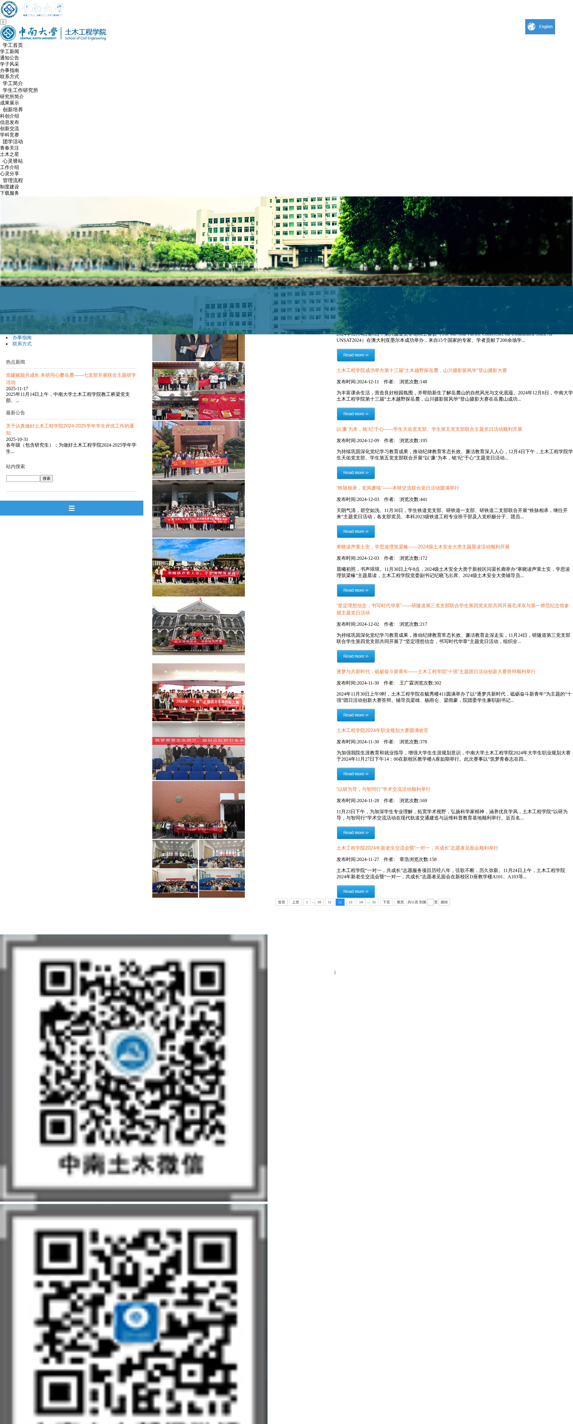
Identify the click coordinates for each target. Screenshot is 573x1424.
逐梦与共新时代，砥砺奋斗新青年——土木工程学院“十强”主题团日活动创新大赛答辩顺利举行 (436, 671)
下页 (386, 902)
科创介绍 (9, 116)
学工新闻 (9, 51)
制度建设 (9, 186)
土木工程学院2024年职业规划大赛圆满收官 (382, 730)
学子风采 (9, 64)
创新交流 (9, 128)
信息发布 (9, 122)
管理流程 (13, 180)
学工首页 (13, 45)
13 (350, 902)
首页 (281, 902)
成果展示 (9, 102)
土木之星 (9, 154)
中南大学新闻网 (355, 963)
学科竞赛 (9, 134)
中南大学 (349, 928)
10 (319, 902)
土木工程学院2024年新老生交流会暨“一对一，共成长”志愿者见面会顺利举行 (417, 848)
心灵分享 (9, 173)
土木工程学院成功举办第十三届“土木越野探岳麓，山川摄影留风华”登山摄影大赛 (422, 370)
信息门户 (492, 940)
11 (329, 902)
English (348, 952)
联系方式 (9, 76)
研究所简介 (12, 96)
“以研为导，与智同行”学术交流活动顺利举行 (384, 789)
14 (361, 902)
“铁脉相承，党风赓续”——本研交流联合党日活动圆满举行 (398, 487)
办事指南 (9, 70)
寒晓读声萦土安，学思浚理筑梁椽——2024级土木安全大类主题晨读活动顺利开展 (423, 546)
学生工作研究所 (20, 90)
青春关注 (9, 147)
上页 (295, 902)
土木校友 (492, 964)
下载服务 (9, 193)
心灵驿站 (13, 161)
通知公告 (9, 57)
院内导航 (492, 952)
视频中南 (349, 940)
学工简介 (13, 83)
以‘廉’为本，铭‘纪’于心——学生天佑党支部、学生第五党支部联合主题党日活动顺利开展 (429, 429)
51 (374, 902)
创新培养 (13, 110)
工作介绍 (9, 167)
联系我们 (492, 928)
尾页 (400, 902)
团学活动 (13, 141)
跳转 (444, 902)
